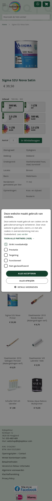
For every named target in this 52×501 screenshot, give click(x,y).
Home (4, 24)
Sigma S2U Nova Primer (12, 316)
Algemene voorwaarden (13, 470)
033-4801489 (12, 438)
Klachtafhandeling (10, 474)
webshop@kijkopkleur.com (19, 441)
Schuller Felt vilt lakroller (12, 402)
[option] (12, 107)
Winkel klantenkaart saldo (14, 457)
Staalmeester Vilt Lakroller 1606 (37, 359)
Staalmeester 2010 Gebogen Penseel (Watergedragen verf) (12, 361)
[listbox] (26, 118)
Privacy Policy (8, 478)
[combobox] (26, 17)
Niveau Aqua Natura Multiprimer (36, 402)
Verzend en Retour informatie (16, 466)
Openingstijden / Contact (14, 453)
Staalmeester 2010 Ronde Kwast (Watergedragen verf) (37, 318)
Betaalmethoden (9, 461)
